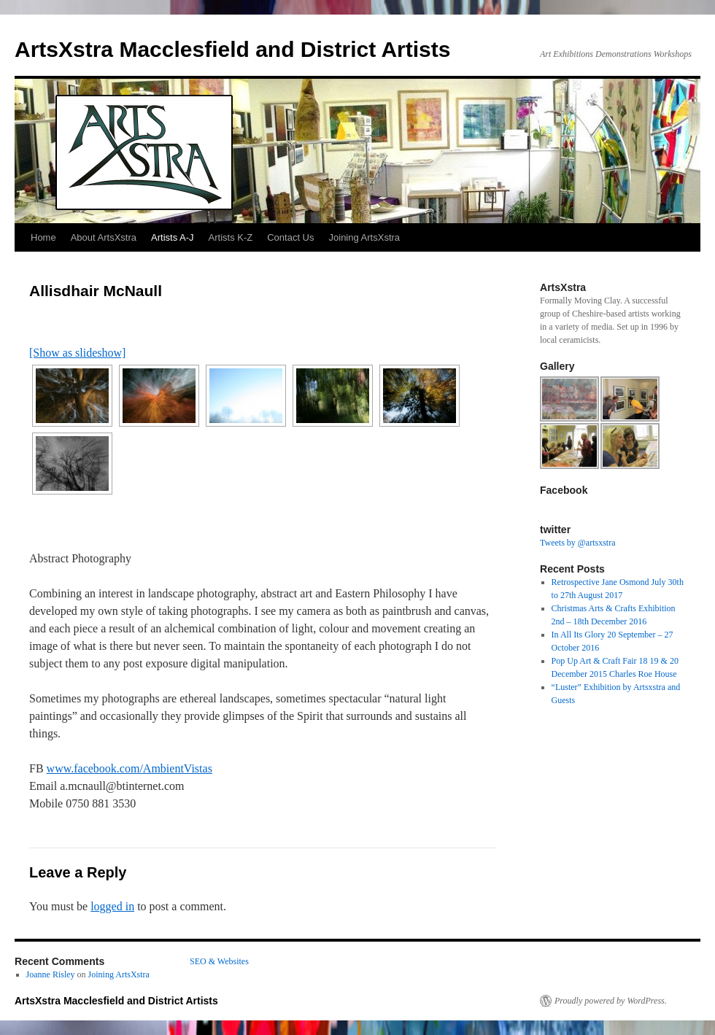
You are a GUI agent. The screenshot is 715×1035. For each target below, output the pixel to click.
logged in (112, 906)
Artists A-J (172, 237)
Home (43, 237)
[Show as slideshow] (77, 352)
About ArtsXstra (103, 237)
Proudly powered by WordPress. (610, 1001)
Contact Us (290, 237)
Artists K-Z (231, 237)
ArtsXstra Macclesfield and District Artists (232, 49)
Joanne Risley (50, 974)
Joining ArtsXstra (365, 237)
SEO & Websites (219, 961)
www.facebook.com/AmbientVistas (129, 768)
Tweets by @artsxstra (578, 543)
